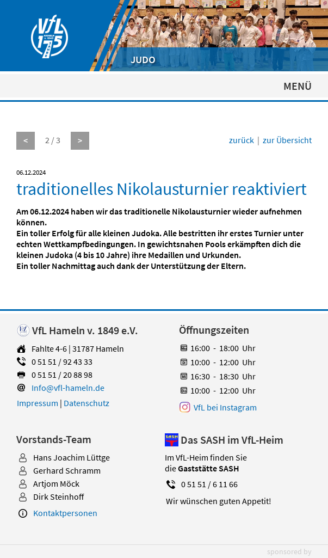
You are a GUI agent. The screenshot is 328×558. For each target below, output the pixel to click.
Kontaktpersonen (65, 512)
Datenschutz (86, 402)
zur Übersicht (287, 139)
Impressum (37, 402)
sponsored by (289, 551)
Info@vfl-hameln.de (68, 387)
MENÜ (297, 86)
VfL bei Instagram (225, 407)
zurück (241, 139)
